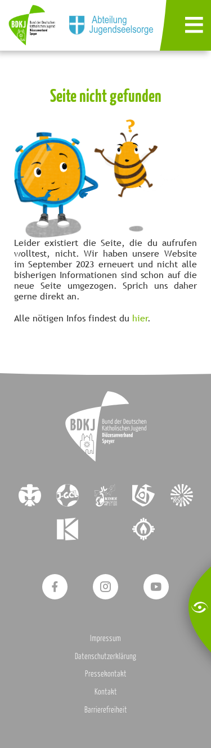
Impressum (105, 638)
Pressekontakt (106, 673)
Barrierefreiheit (105, 709)
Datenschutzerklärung (105, 656)
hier (140, 318)
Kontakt (106, 691)
